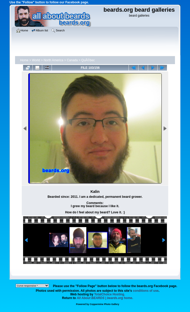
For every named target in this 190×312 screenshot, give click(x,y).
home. (105, 298)
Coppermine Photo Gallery (104, 304)
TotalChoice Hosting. (109, 294)
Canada (72, 60)
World (36, 60)
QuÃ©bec (88, 60)
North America (53, 60)
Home (24, 60)
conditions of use (145, 291)
